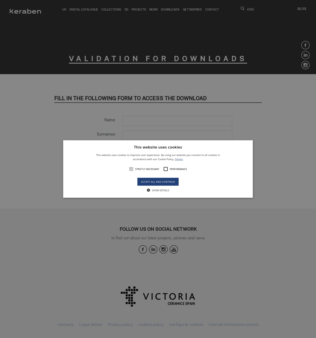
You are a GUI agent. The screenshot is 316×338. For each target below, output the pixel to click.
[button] (158, 169)
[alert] (158, 169)
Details (179, 159)
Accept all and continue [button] (158, 181)
